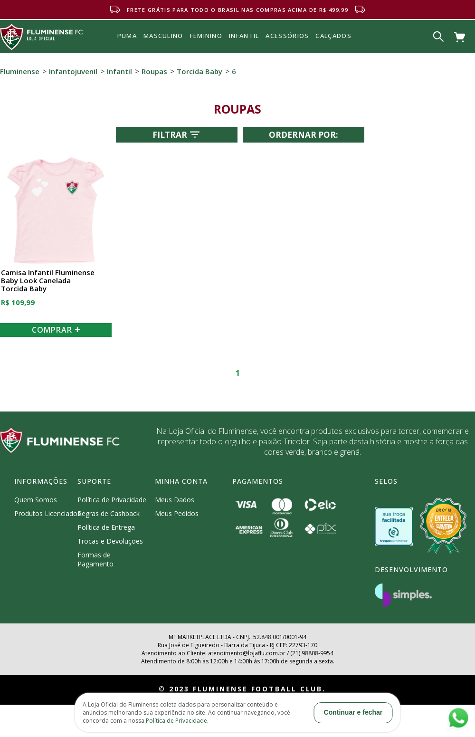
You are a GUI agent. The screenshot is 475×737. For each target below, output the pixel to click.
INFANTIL (244, 35)
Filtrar (176, 134)
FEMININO (206, 35)
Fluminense (19, 71)
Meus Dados (174, 499)
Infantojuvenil (73, 71)
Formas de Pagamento (95, 559)
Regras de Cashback (108, 513)
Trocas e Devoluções (110, 541)
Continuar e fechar (353, 712)
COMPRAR (56, 330)
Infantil (119, 71)
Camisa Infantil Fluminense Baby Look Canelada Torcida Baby (48, 280)
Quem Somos (35, 499)
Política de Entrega (106, 527)
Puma (127, 46)
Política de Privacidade (111, 499)
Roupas (154, 71)
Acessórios (287, 56)
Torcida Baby (199, 71)
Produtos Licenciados (47, 513)
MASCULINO (163, 35)
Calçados (333, 35)
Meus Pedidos (177, 513)
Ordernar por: (303, 134)
